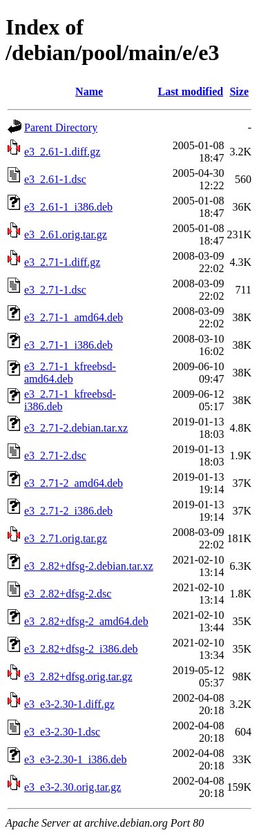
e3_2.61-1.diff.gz (62, 151)
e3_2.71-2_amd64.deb (73, 483)
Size (239, 91)
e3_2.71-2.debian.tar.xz (76, 428)
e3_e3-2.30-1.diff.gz (69, 704)
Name (89, 91)
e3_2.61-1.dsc (55, 179)
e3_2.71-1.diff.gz (62, 262)
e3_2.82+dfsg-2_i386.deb (81, 649)
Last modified (190, 91)
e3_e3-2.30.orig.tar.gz (72, 787)
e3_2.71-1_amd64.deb (73, 317)
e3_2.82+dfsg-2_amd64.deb (86, 621)
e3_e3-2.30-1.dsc (62, 732)
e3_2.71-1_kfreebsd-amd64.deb (70, 373)
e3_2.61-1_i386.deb (68, 207)
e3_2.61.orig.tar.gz (65, 234)
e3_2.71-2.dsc (55, 455)
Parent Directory (60, 127)
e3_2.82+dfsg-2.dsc (67, 593)
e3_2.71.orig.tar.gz (65, 538)
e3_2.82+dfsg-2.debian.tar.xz (88, 566)
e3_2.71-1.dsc (55, 290)
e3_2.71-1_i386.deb (68, 345)
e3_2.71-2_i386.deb (68, 511)
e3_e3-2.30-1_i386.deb (75, 759)
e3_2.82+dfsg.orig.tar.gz (78, 676)
